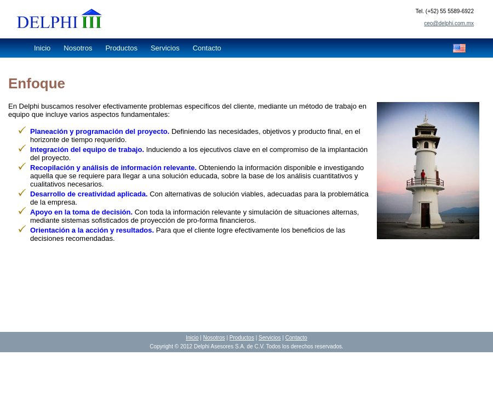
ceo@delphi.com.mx (449, 23)
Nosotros (78, 48)
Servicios (165, 48)
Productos (121, 48)
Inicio (42, 48)
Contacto (207, 48)
